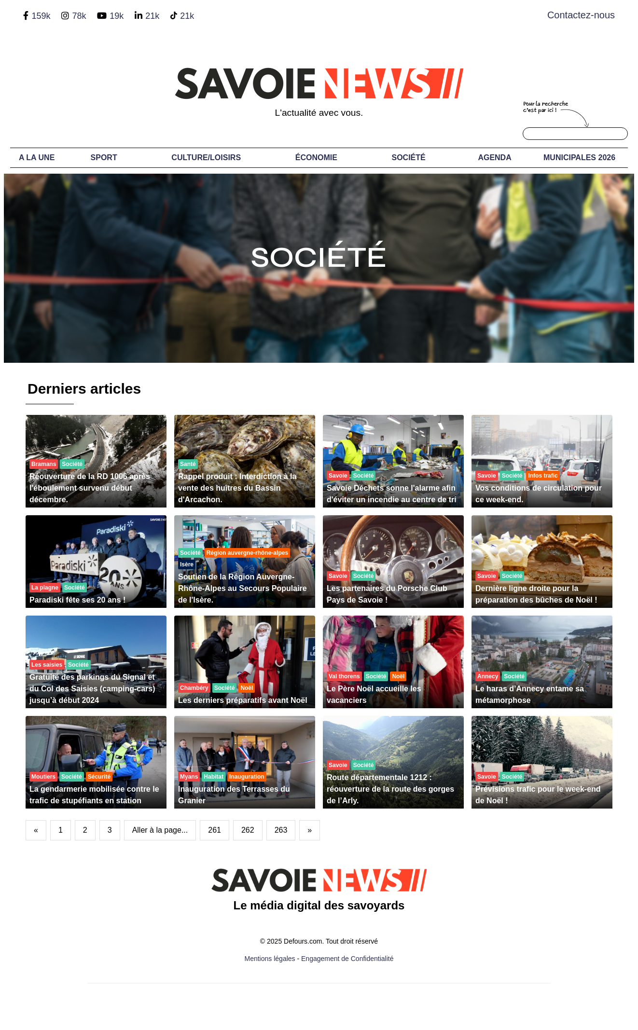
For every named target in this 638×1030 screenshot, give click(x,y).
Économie (316, 157)
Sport (104, 157)
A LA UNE (37, 157)
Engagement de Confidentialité (347, 958)
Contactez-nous (581, 15)
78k (79, 16)
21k (152, 16)
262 (247, 830)
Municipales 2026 (579, 157)
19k (117, 16)
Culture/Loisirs (206, 157)
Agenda (494, 157)
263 (281, 830)
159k (40, 16)
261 (214, 830)
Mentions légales (270, 958)
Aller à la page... (160, 830)
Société (409, 157)
